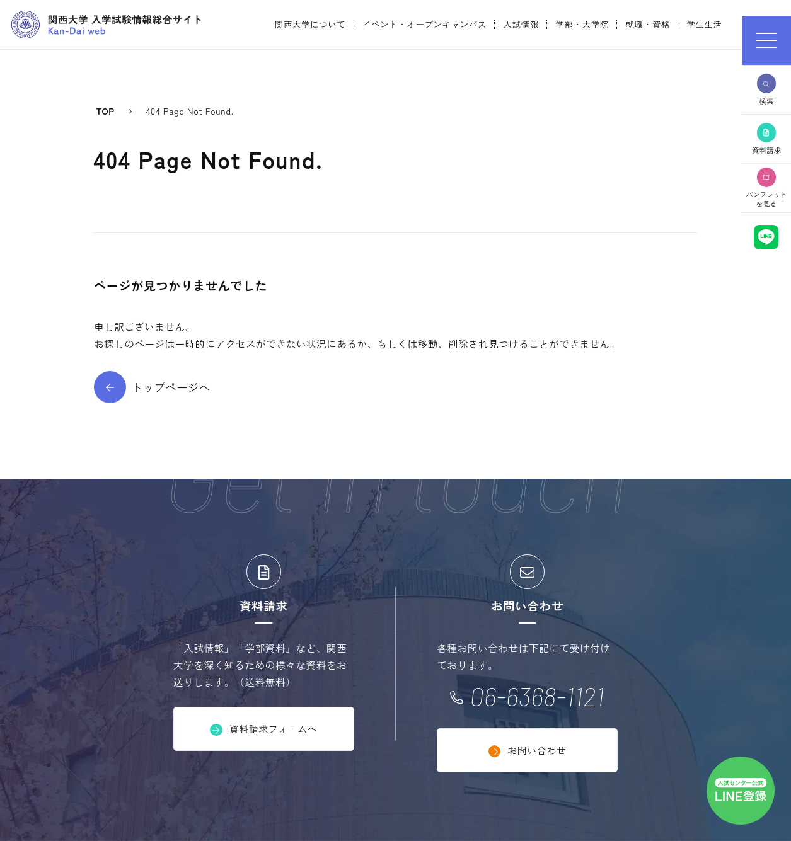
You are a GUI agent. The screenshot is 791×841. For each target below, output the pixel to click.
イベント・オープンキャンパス (424, 24)
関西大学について (310, 24)
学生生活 (704, 24)
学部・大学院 (581, 24)
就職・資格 (647, 24)
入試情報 (521, 24)
